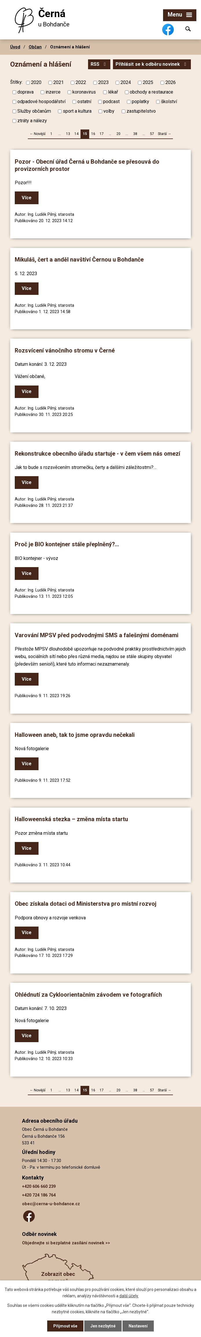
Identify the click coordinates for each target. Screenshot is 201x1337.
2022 (81, 82)
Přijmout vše (65, 1326)
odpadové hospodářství (41, 101)
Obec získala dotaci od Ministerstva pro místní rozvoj (85, 904)
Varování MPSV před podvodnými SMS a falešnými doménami (96, 635)
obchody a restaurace (151, 92)
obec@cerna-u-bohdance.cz (51, 1203)
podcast (111, 101)
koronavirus (84, 92)
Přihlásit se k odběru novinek (152, 64)
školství (169, 101)
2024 (125, 82)
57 (152, 134)
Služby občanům (34, 111)
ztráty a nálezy (32, 120)
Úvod (15, 47)
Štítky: (16, 82)
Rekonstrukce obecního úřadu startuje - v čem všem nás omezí (97, 453)
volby (108, 111)
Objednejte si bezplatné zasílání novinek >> (66, 1243)
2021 (58, 82)
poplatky (140, 101)
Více (27, 197)
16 (93, 134)
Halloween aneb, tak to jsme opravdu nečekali (75, 735)
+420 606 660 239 (39, 1186)
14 (76, 134)
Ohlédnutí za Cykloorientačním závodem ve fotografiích (88, 994)
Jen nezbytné (103, 1326)
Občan (35, 47)
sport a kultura (77, 111)
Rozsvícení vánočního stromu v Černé (65, 350)
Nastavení (138, 1326)
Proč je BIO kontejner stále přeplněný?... (67, 544)
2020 (36, 82)
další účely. (129, 1296)
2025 (148, 82)
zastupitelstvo (141, 111)
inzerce (53, 92)
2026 (170, 82)
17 (102, 134)
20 (118, 134)
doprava (25, 92)
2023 (103, 82)
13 (68, 134)
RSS (99, 64)
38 (135, 134)
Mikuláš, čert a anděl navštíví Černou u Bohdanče (79, 259)
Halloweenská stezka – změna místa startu (71, 819)
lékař (113, 92)
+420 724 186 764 (39, 1195)
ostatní (84, 101)
